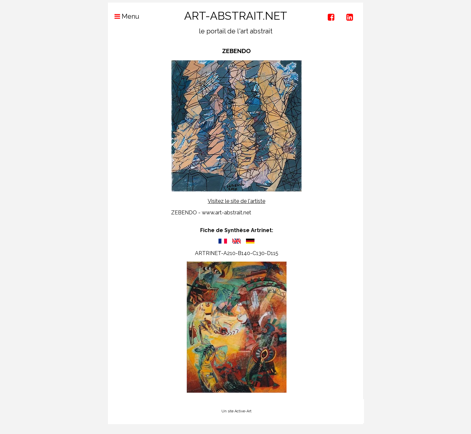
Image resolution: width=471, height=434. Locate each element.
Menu (123, 16)
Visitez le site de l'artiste (236, 201)
